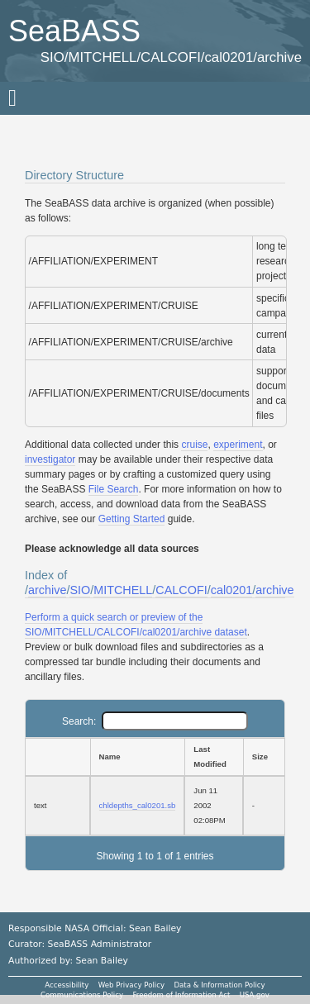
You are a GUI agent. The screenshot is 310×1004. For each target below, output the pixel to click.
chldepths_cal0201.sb (137, 805)
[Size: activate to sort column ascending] (264, 757)
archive (47, 590)
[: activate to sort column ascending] (57, 757)
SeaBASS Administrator (100, 944)
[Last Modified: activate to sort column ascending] (213, 757)
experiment (237, 444)
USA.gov (254, 995)
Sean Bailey (101, 960)
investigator (50, 459)
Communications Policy (82, 995)
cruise (194, 444)
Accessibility (66, 985)
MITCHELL (122, 590)
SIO (79, 590)
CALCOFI (181, 590)
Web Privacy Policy (131, 985)
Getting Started (131, 519)
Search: (155, 721)
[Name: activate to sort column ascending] (137, 757)
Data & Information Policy (219, 985)
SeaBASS (74, 31)
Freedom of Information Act (181, 995)
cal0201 (231, 590)
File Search (113, 489)
